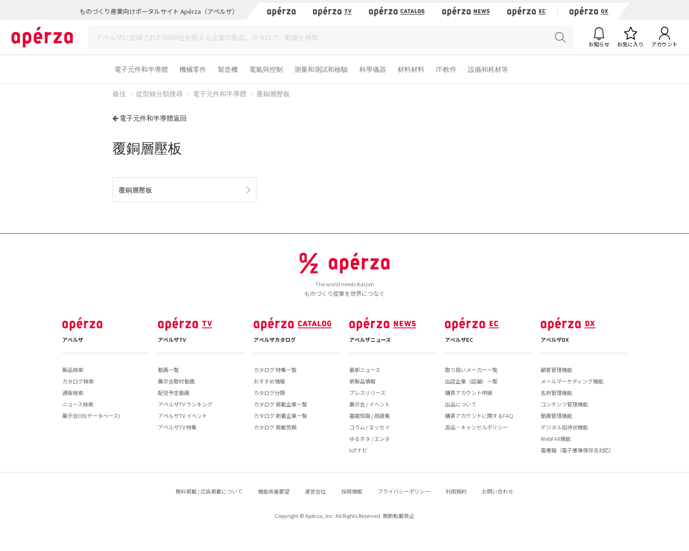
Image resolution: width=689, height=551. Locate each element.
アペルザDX (555, 339)
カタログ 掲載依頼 (275, 427)
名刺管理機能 (556, 392)
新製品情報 (362, 381)
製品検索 (72, 369)
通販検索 (72, 392)
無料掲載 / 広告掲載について (209, 491)
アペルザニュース (370, 339)
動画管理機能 (556, 415)
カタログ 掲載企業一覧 (280, 404)
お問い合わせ (497, 491)
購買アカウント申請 (468, 392)
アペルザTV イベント (182, 415)
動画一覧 (168, 369)
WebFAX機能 (556, 438)
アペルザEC (459, 339)
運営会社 (315, 491)
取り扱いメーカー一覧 (471, 369)
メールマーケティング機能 (572, 381)
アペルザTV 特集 (177, 427)
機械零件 (192, 69)
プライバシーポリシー (404, 491)
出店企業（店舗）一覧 (471, 381)
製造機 (228, 69)
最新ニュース (364, 369)
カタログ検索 (78, 381)
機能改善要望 (273, 491)
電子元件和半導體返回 (153, 118)
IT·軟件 (446, 69)
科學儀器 (372, 69)
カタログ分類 (269, 392)
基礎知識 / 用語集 (369, 415)
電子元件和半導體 (141, 69)
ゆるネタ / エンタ (369, 438)
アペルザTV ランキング (185, 404)
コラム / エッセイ (369, 427)
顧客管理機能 (556, 369)
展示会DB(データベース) (91, 415)
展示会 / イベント (369, 404)
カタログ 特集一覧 (275, 369)
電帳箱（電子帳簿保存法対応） (577, 450)
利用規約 (456, 491)
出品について (461, 404)
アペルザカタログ (275, 339)
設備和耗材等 (488, 69)
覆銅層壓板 (135, 190)
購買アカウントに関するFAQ (479, 415)
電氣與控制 (266, 69)
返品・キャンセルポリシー (476, 427)
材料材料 (411, 69)
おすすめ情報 (269, 381)
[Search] (330, 37)
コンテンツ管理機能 (564, 404)
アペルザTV (172, 339)
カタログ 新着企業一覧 (280, 415)
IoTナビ (358, 450)
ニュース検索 (77, 404)
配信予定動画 (173, 392)
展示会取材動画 (176, 381)
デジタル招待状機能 (564, 427)
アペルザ (72, 339)
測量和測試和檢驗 (321, 69)
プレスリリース (367, 392)
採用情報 (351, 491)
